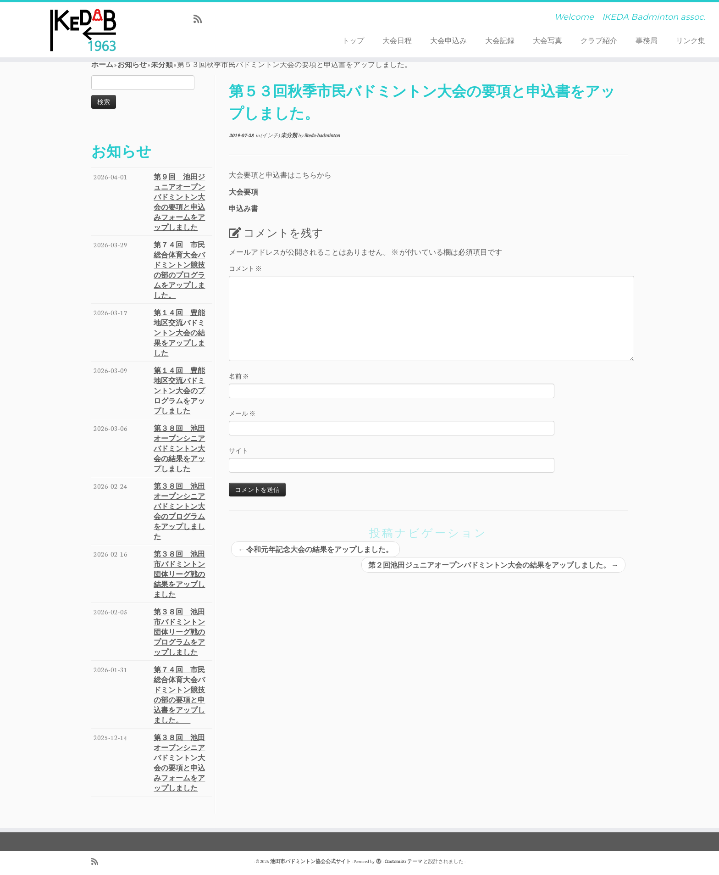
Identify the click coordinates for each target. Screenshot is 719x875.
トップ (353, 40)
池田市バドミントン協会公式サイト (310, 861)
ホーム (102, 64)
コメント (245, 268)
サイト (238, 450)
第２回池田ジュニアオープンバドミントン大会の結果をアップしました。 (493, 564)
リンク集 (690, 40)
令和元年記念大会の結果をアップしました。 (315, 549)
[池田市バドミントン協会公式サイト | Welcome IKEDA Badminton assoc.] (83, 30)
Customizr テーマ (403, 861)
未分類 (162, 64)
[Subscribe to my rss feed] (201, 19)
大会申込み (448, 40)
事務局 (647, 40)
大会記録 (499, 40)
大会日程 (397, 40)
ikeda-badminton (322, 135)
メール (242, 413)
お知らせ (132, 64)
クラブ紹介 (599, 40)
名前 (239, 376)
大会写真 (547, 40)
